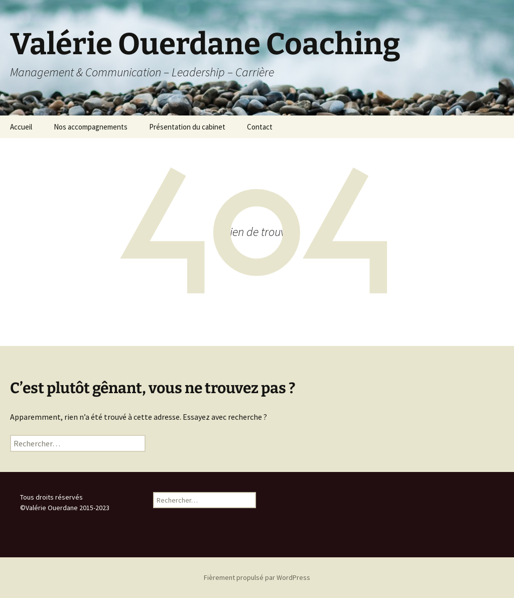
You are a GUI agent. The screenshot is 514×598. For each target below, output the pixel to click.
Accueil (21, 127)
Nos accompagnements (90, 127)
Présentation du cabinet (187, 127)
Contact (260, 127)
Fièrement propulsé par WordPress (257, 577)
